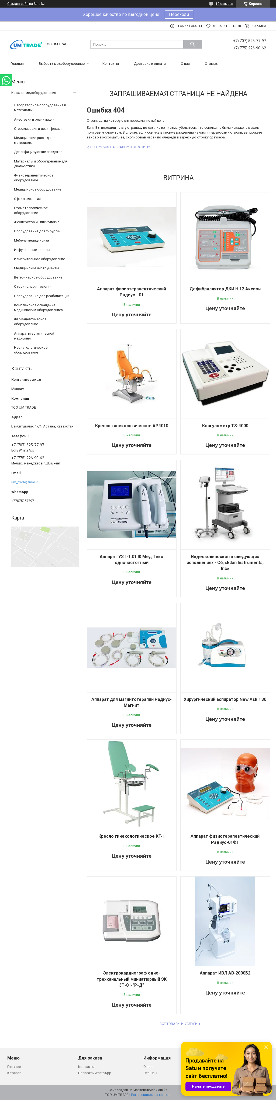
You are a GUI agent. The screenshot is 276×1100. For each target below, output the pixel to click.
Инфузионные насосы (32, 250)
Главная (17, 64)
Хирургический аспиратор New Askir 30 (225, 699)
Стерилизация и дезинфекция (38, 129)
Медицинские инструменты (36, 268)
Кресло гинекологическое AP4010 (131, 425)
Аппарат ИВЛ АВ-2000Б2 (225, 973)
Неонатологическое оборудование (30, 349)
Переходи (179, 14)
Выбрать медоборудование (62, 64)
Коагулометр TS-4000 (225, 425)
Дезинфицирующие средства (38, 152)
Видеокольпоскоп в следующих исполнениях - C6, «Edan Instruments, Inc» (225, 562)
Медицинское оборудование (37, 189)
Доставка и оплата (150, 64)
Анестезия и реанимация (34, 119)
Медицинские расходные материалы (34, 140)
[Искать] (192, 44)
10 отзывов (224, 4)
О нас (185, 64)
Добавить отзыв (227, 26)
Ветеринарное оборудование (38, 277)
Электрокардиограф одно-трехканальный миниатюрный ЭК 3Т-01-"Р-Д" (132, 979)
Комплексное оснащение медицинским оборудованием (38, 307)
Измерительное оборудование (39, 259)
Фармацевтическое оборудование (30, 321)
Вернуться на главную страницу (120, 147)
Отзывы (212, 64)
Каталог (14, 1073)
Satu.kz (161, 1090)
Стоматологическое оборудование (31, 210)
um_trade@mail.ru (25, 482)
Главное (14, 1067)
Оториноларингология (32, 286)
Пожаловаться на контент (151, 1095)
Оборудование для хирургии (37, 231)
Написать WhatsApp (94, 1073)
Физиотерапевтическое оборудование (33, 177)
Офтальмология (27, 199)
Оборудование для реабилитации (41, 296)
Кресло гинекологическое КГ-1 (131, 836)
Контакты (110, 64)
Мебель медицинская (31, 240)
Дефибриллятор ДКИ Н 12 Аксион (225, 288)
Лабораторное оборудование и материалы (40, 107)
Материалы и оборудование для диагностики (41, 163)
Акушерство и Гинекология (36, 222)
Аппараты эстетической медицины (34, 335)
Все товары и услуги (179, 1024)
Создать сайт (17, 4)
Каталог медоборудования (33, 93)
